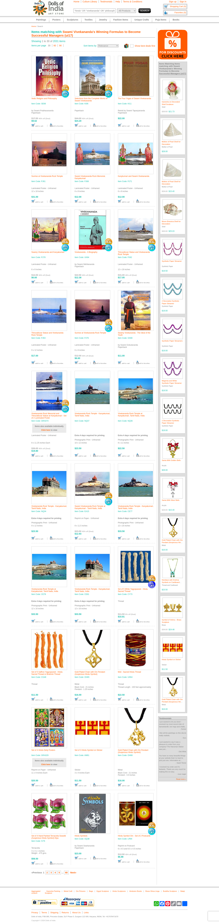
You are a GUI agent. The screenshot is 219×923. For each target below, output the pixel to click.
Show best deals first (145, 46)
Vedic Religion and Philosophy (44, 98)
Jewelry (103, 19)
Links (86, 912)
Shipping (54, 912)
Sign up (172, 1)
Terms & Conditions (132, 1)
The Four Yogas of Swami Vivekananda (134, 98)
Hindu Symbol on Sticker (171, 659)
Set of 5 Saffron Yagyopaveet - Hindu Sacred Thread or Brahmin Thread (46, 673)
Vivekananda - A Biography (86, 252)
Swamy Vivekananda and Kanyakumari (47, 252)
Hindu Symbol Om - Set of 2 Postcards (134, 836)
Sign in (183, 1)
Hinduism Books (135, 891)
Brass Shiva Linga (152, 891)
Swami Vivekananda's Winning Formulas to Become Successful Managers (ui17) (172, 70)
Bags (91, 891)
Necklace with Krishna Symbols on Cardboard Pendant (171, 582)
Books (176, 19)
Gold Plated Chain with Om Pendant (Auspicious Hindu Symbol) (90, 673)
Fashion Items (120, 19)
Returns (65, 912)
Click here (45, 430)
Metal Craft (68, 891)
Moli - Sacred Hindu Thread (129, 672)
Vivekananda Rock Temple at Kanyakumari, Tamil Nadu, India (131, 414)
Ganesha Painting (53, 891)
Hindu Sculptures (119, 891)
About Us (76, 912)
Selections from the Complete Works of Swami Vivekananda (91, 99)
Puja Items (160, 19)
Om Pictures (81, 891)
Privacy (34, 912)
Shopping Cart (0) (178, 6)
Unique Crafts (141, 19)
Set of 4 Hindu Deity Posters (43, 750)
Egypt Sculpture (103, 891)
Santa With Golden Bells (171, 460)
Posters (56, 19)
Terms (44, 912)
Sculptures (72, 19)
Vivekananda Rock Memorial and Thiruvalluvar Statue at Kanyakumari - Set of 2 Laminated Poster (48, 415)
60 (55, 45)
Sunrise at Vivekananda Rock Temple (47, 176)
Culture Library (90, 1)
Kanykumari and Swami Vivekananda (133, 176)
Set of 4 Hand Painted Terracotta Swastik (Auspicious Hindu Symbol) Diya (48, 837)
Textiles (89, 19)
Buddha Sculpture (170, 891)
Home (76, 1)
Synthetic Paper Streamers (172, 341)
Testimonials (106, 1)
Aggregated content (35, 892)
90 (60, 45)
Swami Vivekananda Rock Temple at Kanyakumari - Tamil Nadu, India (90, 507)
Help (117, 1)
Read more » (181, 779)
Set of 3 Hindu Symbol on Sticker (88, 750)
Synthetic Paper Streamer (172, 261)
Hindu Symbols (81, 836)
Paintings (41, 19)
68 (66, 872)
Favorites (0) (180, 12)
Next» (73, 872)
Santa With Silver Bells (170, 500)
